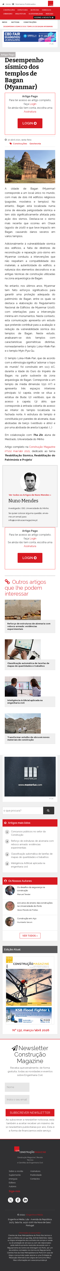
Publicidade (36, 1175)
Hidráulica (46, 10)
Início (6, 4)
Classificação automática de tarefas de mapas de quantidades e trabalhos (28, 664)
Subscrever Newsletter (30, 1112)
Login (33, 103)
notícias (15, 22)
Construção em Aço (26, 918)
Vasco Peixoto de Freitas (27, 910)
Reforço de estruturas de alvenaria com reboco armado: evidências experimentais (28, 626)
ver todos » (30, 935)
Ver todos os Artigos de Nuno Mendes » (30, 495)
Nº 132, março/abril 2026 (30, 1030)
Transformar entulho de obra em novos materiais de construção (28, 738)
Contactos (35, 1178)
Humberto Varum (24, 922)
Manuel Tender (23, 894)
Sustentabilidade (36, 14)
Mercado (49, 14)
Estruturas (23, 10)
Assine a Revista (44, 17)
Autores (12, 1186)
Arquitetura (20, 14)
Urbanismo (7, 14)
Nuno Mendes (23, 501)
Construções (9, 10)
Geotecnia (34, 10)
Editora (12, 1182)
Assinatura (30, 111)
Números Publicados (24, 4)
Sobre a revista (16, 1171)
